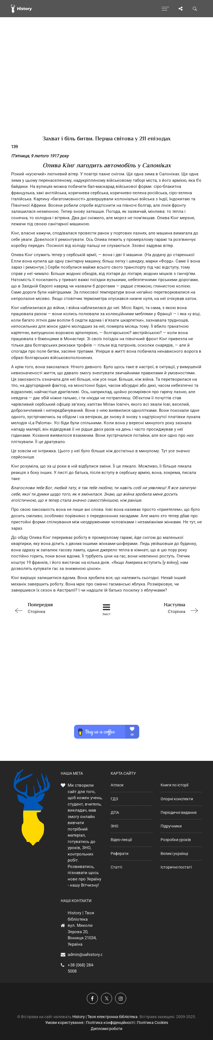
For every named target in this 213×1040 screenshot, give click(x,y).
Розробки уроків (176, 839)
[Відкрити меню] (165, 8)
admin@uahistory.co (86, 954)
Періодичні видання (179, 812)
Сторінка (49, 607)
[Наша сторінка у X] (106, 998)
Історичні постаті (176, 867)
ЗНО (114, 826)
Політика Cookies (152, 1022)
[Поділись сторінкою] (180, 8)
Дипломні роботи (106, 1028)
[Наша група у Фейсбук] (92, 998)
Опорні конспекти (177, 799)
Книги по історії (174, 785)
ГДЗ (114, 799)
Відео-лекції (121, 839)
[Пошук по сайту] (195, 8)
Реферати (119, 853)
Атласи (117, 785)
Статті (116, 867)
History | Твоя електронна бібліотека (105, 1016)
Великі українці (174, 853)
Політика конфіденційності (110, 1022)
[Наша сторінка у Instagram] (120, 998)
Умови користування (64, 1022)
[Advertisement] (106, 86)
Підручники (171, 826)
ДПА (115, 812)
